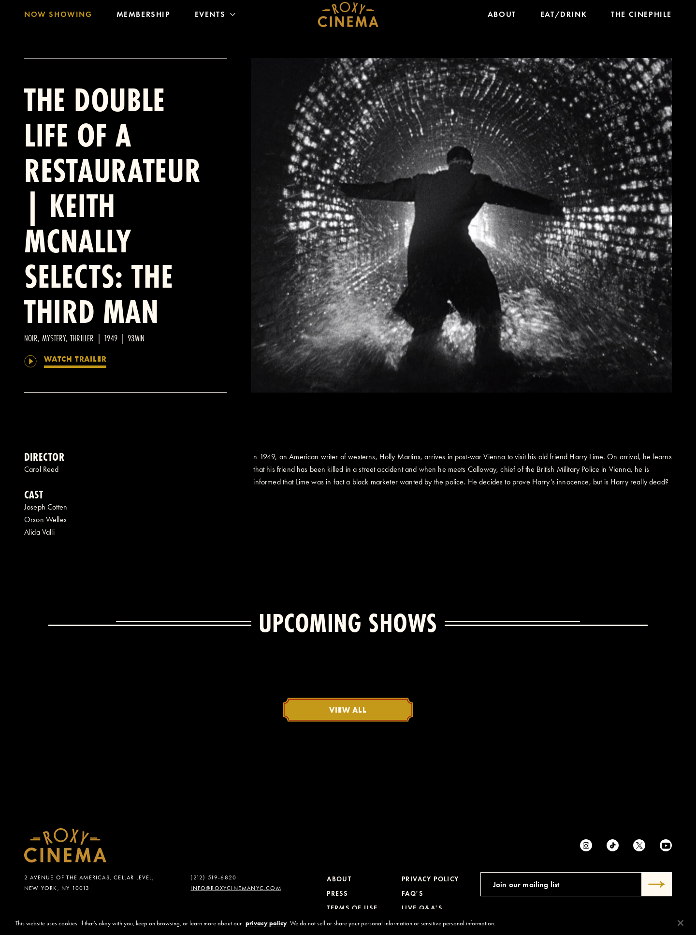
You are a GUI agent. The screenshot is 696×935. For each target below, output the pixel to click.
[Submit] (657, 884)
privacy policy (266, 926)
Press (337, 894)
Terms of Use (352, 908)
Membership (143, 17)
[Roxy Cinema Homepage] (348, 16)
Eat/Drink (563, 17)
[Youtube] (666, 845)
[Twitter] (639, 845)
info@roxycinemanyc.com (235, 888)
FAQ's (412, 894)
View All (347, 710)
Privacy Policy (430, 879)
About (502, 17)
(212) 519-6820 (213, 877)
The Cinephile (641, 17)
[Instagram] (586, 845)
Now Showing (58, 17)
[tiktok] (613, 845)
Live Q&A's (422, 908)
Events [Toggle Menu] (215, 17)
